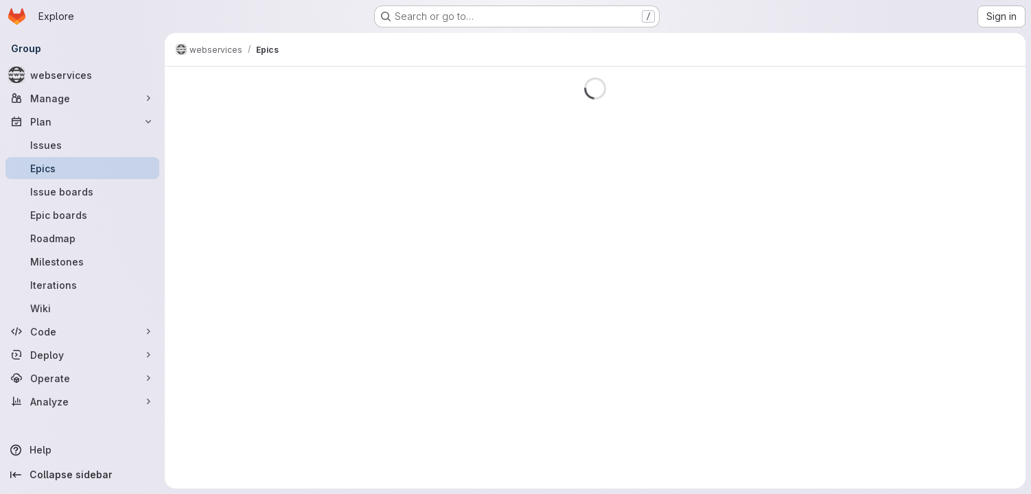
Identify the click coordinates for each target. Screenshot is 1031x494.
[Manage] (82, 98)
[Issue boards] (82, 191)
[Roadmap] (82, 238)
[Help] (82, 450)
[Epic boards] (82, 215)
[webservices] (82, 75)
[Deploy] (82, 355)
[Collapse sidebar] (82, 475)
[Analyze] (82, 401)
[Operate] (82, 378)
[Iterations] (82, 285)
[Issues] (82, 145)
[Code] (82, 331)
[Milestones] (82, 261)
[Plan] (82, 121)
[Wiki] (82, 308)
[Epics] (82, 168)
